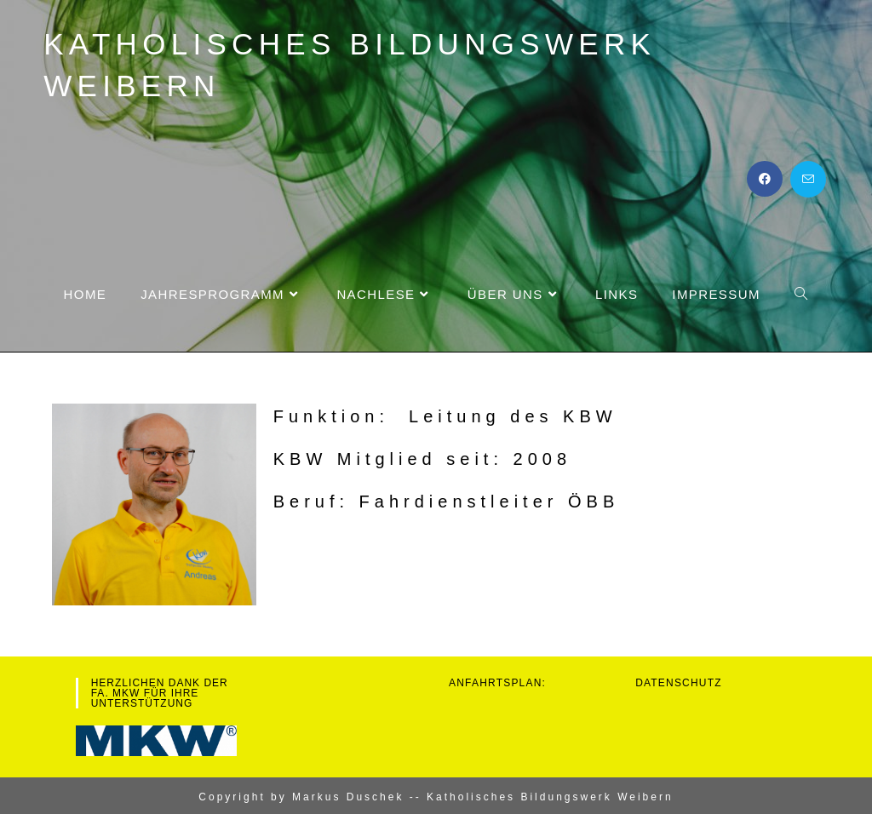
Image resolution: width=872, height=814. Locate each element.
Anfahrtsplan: (497, 683)
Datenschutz (678, 683)
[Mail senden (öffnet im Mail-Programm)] (808, 179)
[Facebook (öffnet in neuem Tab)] (765, 179)
